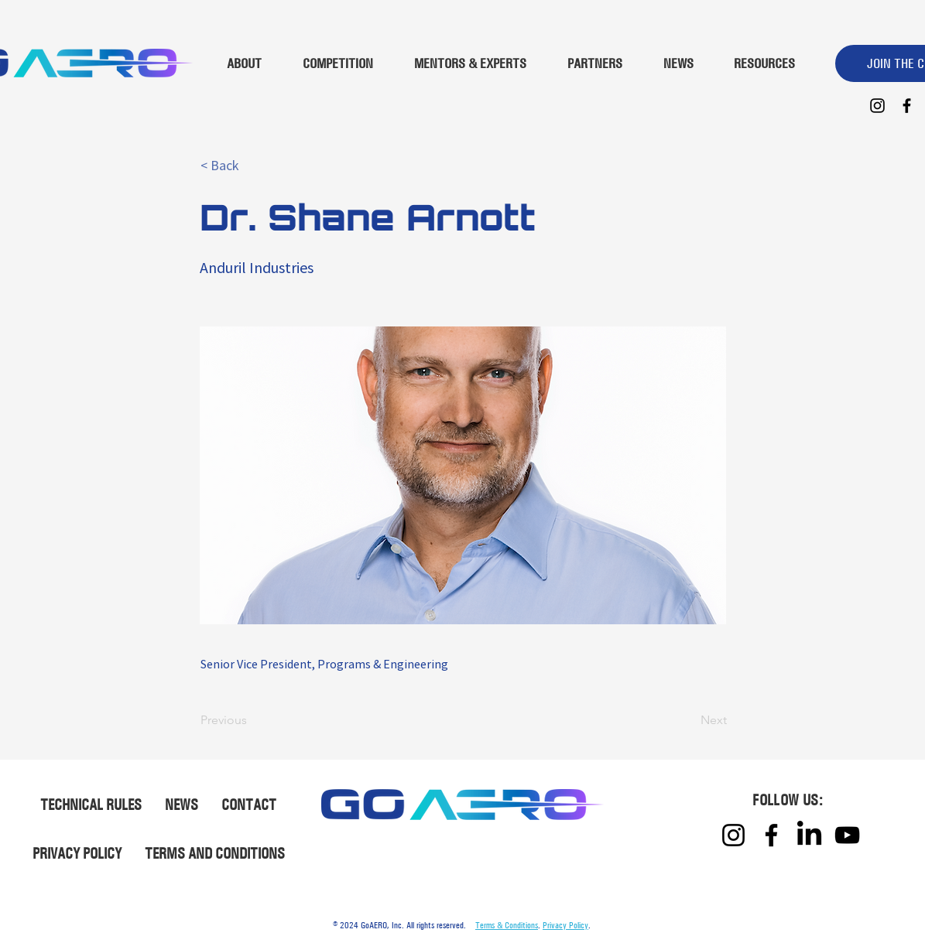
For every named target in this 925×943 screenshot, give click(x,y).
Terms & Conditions (506, 925)
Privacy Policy (565, 925)
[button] (251, 165)
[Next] (688, 720)
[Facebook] (906, 105)
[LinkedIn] (809, 835)
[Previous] (251, 720)
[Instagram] (877, 105)
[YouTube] (847, 835)
